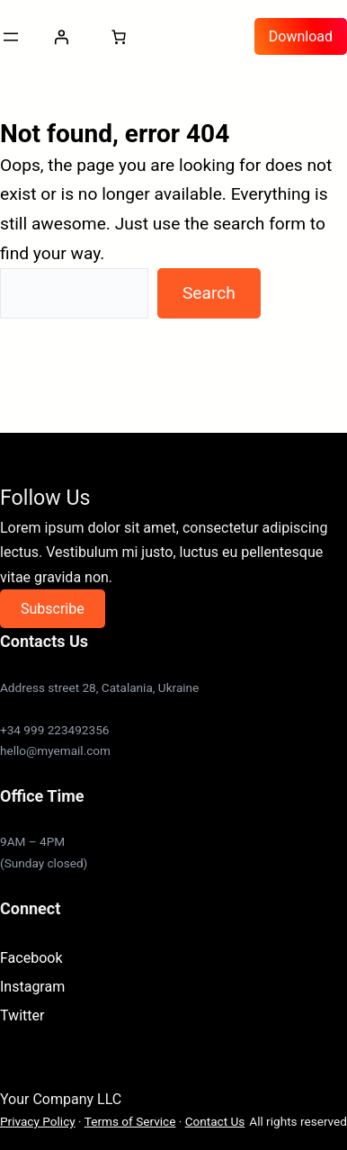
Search (209, 293)
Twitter (22, 1015)
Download (301, 36)
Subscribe (53, 608)
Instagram (32, 986)
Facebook (31, 957)
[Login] (61, 37)
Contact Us (215, 1121)
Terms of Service (130, 1121)
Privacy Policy (38, 1121)
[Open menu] (11, 37)
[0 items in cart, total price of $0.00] (119, 37)
